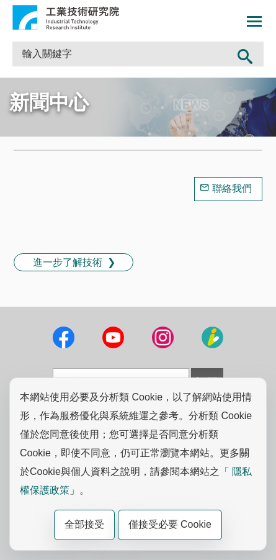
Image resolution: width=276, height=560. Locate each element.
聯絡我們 (232, 188)
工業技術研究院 (65, 17)
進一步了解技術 (67, 262)
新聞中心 (49, 102)
